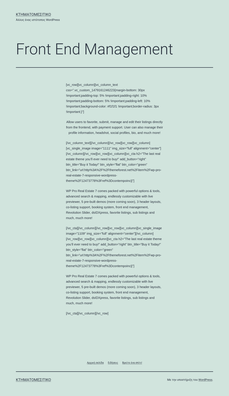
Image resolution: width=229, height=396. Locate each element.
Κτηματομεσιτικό (33, 14)
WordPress (205, 379)
